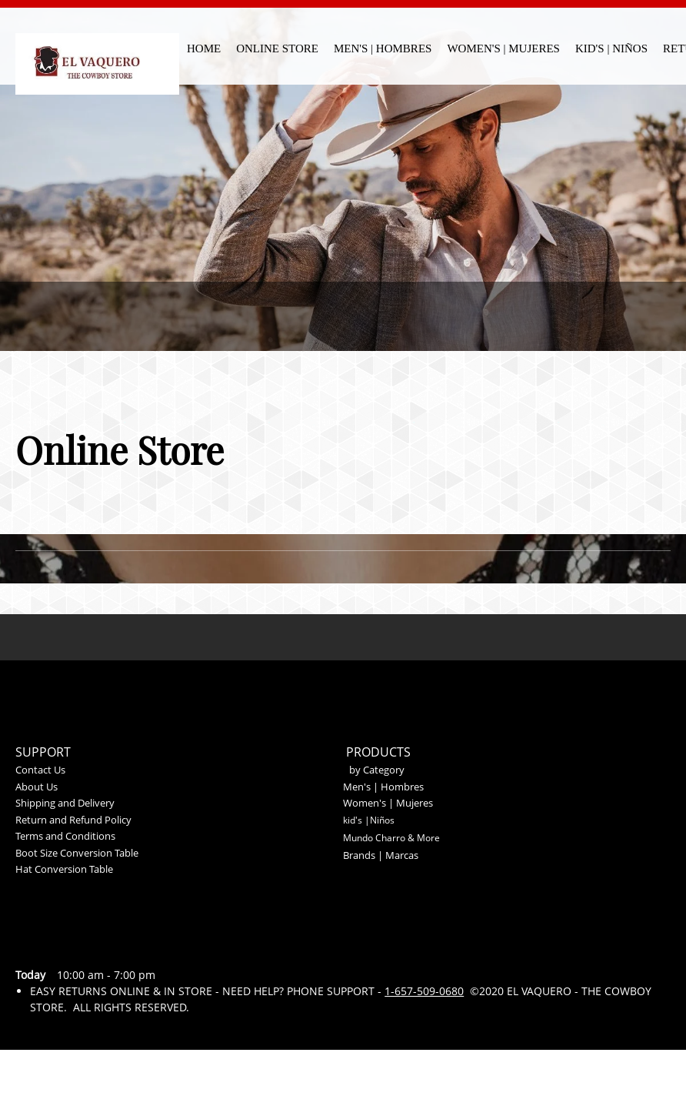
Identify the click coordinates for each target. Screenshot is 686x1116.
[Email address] (70, 944)
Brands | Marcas (380, 855)
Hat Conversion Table (64, 869)
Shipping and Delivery (65, 803)
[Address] (107, 944)
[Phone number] (33, 944)
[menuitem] (203, 46)
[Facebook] (144, 944)
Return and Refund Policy (73, 820)
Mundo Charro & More (391, 837)
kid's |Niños (369, 820)
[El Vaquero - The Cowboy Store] (97, 52)
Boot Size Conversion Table (76, 853)
